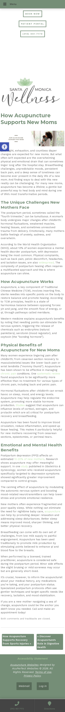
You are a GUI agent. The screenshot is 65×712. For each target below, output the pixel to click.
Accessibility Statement (33, 658)
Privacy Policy (32, 675)
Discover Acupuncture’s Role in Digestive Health (48, 642)
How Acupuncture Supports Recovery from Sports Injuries (17, 640)
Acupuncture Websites (24, 664)
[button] (4, 146)
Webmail (24, 686)
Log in (43, 686)
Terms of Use (43, 672)
